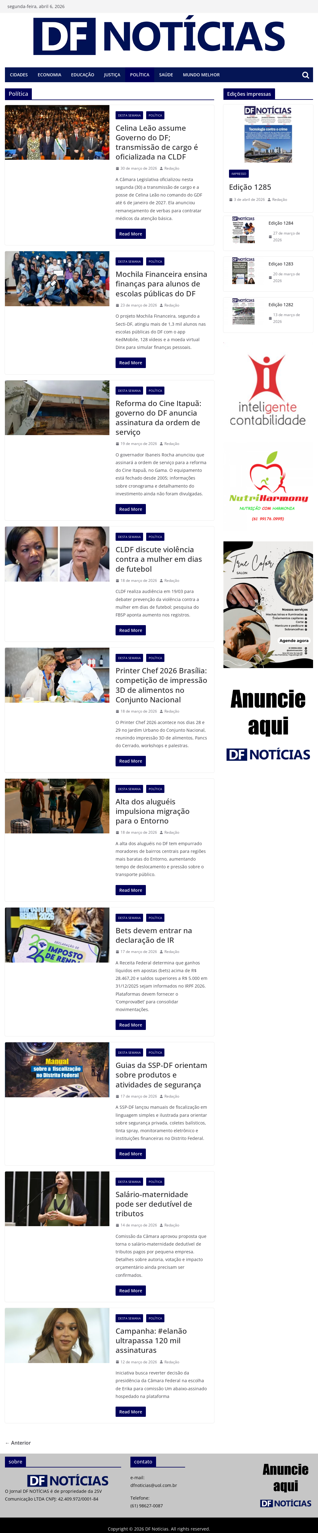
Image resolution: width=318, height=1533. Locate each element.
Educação (82, 75)
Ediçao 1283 (281, 264)
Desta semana (129, 115)
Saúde (166, 75)
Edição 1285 (250, 187)
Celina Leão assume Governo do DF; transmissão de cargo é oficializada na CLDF (157, 142)
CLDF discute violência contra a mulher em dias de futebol (159, 559)
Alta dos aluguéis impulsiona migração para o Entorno (153, 811)
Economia (49, 75)
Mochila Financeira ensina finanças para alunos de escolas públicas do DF (161, 283)
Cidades (19, 75)
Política (139, 75)
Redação (171, 168)
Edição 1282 (281, 304)
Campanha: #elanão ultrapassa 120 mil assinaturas (151, 1340)
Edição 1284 (281, 223)
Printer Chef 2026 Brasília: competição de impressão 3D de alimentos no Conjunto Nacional (161, 685)
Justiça (112, 75)
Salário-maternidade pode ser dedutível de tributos (154, 1203)
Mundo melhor (201, 75)
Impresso (238, 174)
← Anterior (18, 1442)
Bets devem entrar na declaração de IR (154, 935)
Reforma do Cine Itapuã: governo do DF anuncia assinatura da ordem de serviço (158, 417)
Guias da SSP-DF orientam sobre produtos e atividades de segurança (161, 1074)
